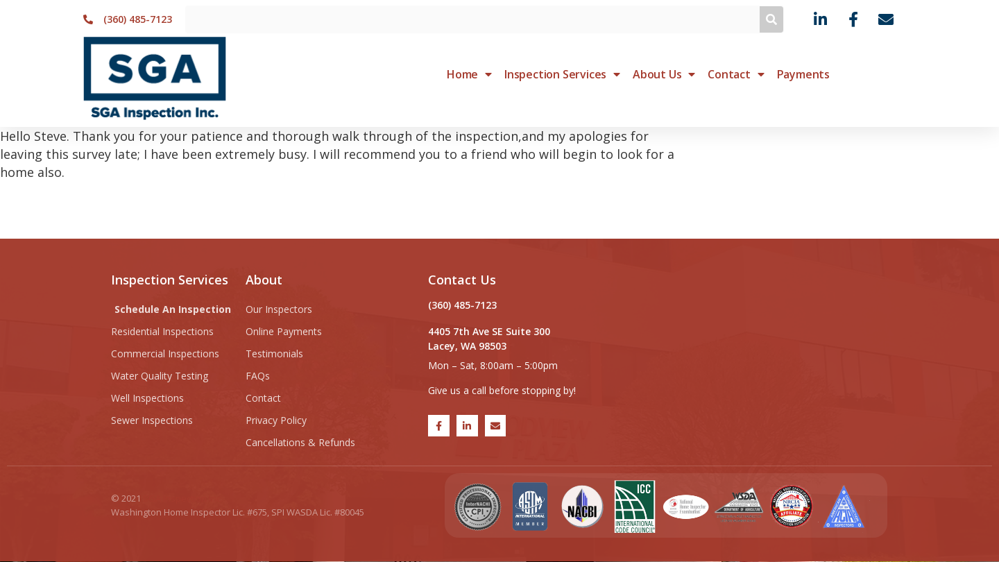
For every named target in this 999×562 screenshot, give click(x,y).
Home (469, 74)
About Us (664, 74)
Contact (736, 74)
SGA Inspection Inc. (183, 498)
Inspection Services (562, 74)
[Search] (771, 19)
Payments (803, 74)
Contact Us (462, 279)
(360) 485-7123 (462, 305)
